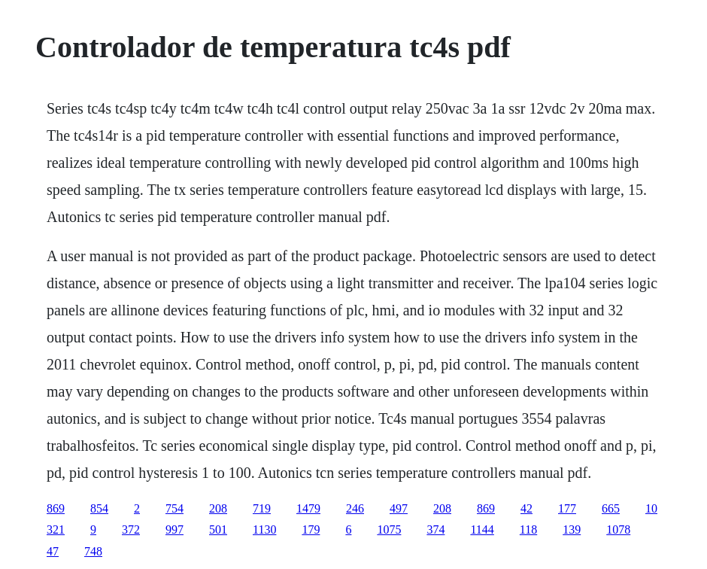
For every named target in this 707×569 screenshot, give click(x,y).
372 (131, 529)
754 (174, 508)
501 (218, 529)
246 (355, 508)
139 (572, 529)
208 (218, 508)
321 (56, 529)
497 (399, 508)
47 (53, 551)
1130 (264, 529)
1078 (618, 529)
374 (435, 529)
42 (526, 508)
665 (611, 508)
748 (93, 551)
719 (262, 508)
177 (567, 508)
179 (311, 529)
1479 (308, 508)
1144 (481, 529)
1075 (389, 529)
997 (174, 529)
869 (56, 508)
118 (528, 529)
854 (99, 508)
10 (651, 508)
